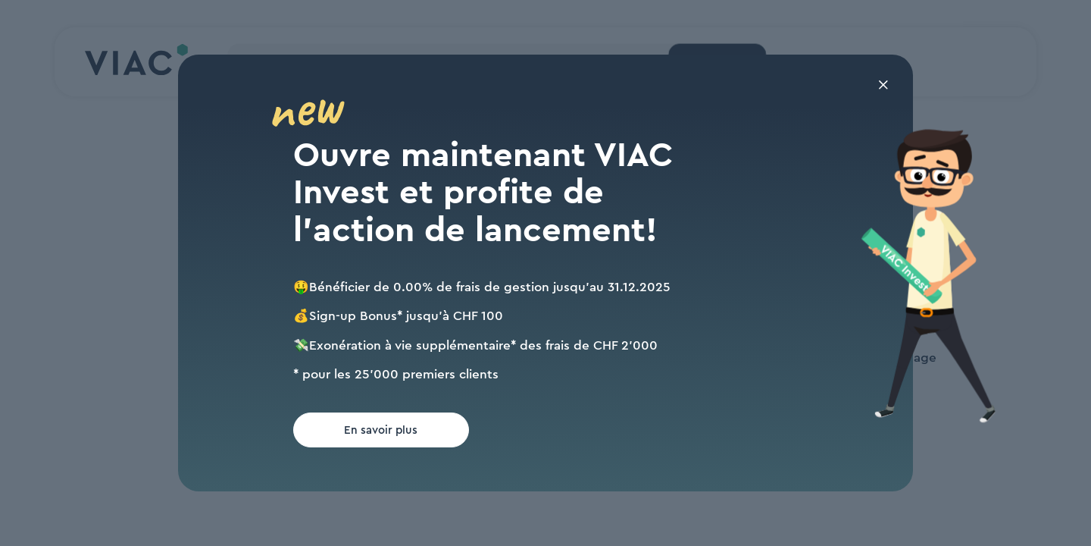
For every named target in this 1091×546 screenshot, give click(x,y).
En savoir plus (380, 430)
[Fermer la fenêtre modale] (883, 87)
